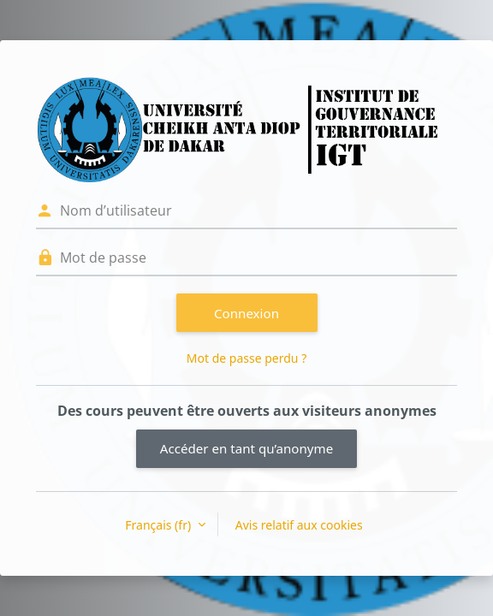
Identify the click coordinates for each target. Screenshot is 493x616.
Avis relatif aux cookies (299, 525)
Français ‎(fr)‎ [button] (159, 525)
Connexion (246, 313)
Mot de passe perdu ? (246, 358)
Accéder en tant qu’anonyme (246, 448)
